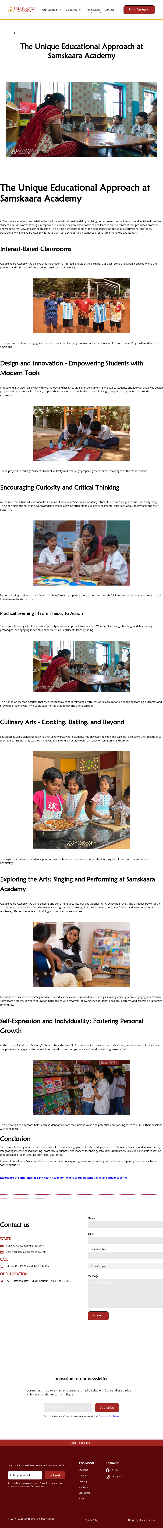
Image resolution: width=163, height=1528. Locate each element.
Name (91, 1218)
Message (93, 1276)
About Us (83, 1469)
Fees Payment (139, 10)
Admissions (93, 9)
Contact (109, 9)
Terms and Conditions (109, 1416)
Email (91, 1233)
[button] (51, 10)
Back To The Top (80, 1442)
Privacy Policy (92, 1519)
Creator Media (147, 1519)
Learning (82, 1481)
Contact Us (84, 1492)
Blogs (81, 1498)
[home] (21, 9)
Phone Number (97, 1249)
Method (82, 1475)
